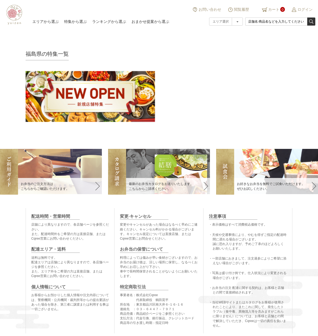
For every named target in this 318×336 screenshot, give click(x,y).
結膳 (13, 15)
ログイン (305, 9)
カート (273, 9)
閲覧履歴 (241, 9)
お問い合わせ (210, 9)
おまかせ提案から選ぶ (150, 21)
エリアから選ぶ (45, 21)
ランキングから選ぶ (109, 21)
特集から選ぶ (75, 21)
